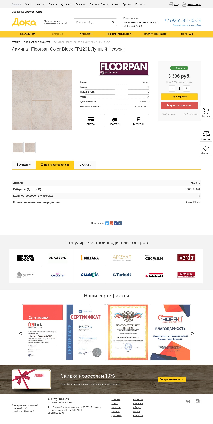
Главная (16, 4)
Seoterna (28, 411)
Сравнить (168, 114)
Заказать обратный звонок (62, 403)
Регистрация (194, 4)
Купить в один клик (179, 105)
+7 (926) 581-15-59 (182, 20)
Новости (40, 4)
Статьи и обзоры (99, 4)
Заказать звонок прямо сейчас (187, 25)
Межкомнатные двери (119, 34)
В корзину (179, 96)
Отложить (190, 114)
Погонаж (187, 34)
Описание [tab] (24, 165)
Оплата (53, 4)
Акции (115, 4)
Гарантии (80, 4)
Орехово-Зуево (33, 11)
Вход (176, 4)
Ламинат (57, 34)
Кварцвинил (27, 34)
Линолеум (86, 34)
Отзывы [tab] (85, 165)
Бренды (127, 4)
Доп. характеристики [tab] (55, 165)
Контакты (140, 4)
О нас (28, 4)
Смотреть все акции (172, 379)
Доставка (66, 4)
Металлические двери (155, 34)
